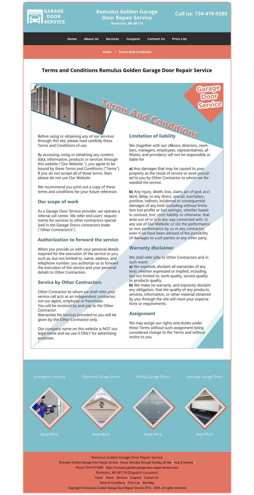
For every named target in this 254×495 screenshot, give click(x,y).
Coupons (133, 39)
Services (112, 39)
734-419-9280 (211, 13)
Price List (179, 39)
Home (72, 39)
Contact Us (156, 39)
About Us (91, 39)
